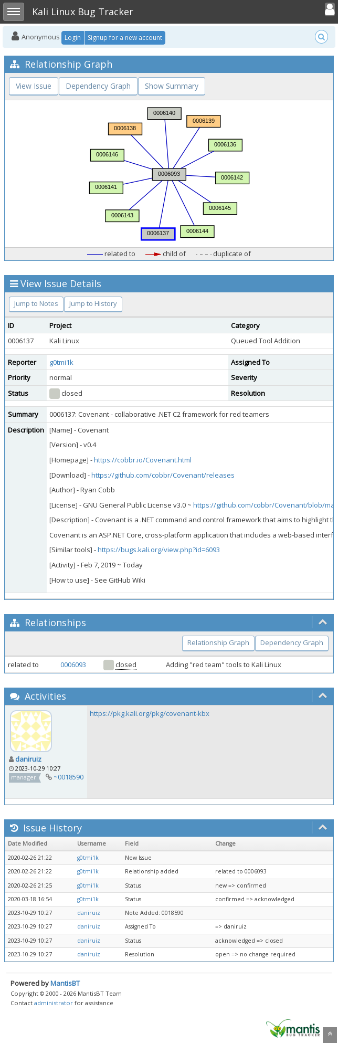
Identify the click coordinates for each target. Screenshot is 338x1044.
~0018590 (68, 777)
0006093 (73, 664)
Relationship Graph (218, 642)
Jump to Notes (36, 303)
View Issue (33, 86)
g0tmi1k (61, 362)
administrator (53, 1003)
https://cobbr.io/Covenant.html (143, 460)
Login (73, 37)
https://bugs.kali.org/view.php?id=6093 (159, 549)
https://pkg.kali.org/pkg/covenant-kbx (149, 713)
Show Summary (171, 86)
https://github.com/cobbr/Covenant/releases (163, 475)
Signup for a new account (125, 37)
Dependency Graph (98, 86)
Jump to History (93, 303)
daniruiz (28, 759)
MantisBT (65, 983)
